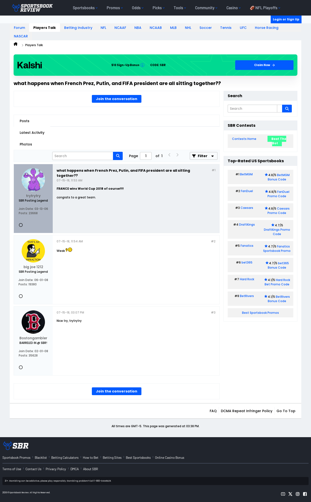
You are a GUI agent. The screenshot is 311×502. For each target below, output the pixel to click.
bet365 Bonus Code (278, 265)
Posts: (23, 213)
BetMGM (246, 174)
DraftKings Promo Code (277, 232)
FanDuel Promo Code (278, 194)
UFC (243, 27)
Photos (26, 144)
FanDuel (247, 191)
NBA (137, 27)
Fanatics (247, 246)
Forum (19, 27)
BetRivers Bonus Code (279, 299)
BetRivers (247, 296)
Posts (24, 121)
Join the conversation (116, 98)
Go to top (285, 410)
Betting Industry (78, 27)
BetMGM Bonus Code (279, 177)
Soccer (205, 27)
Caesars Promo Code (279, 210)
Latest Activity (32, 132)
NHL (188, 27)
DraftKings (247, 224)
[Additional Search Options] (279, 108)
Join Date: (26, 209)
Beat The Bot (278, 141)
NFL (103, 27)
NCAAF (120, 27)
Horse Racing (266, 27)
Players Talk (44, 27)
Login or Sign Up (286, 19)
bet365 (247, 262)
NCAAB (156, 27)
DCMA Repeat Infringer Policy (246, 410)
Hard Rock (247, 279)
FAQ (213, 410)
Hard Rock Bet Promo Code (277, 282)
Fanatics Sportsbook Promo (277, 248)
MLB (173, 27)
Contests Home (244, 139)
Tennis (226, 27)
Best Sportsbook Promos (260, 313)
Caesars (247, 208)
